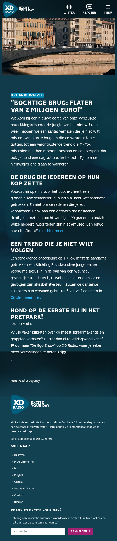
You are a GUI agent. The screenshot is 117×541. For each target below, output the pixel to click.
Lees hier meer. (51, 230)
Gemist (18, 482)
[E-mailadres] (38, 531)
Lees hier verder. (59, 353)
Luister (69, 9)
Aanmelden (81, 531)
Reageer (89, 9)
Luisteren (19, 455)
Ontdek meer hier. (26, 297)
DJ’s (16, 468)
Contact (19, 495)
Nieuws (18, 502)
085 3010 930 (44, 439)
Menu (108, 9)
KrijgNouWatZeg (27, 95)
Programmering (24, 462)
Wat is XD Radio (24, 488)
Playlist (18, 475)
